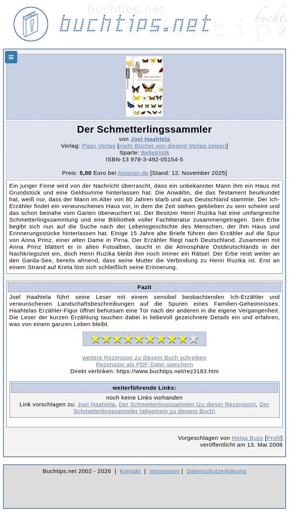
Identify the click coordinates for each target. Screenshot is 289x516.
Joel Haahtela (150, 139)
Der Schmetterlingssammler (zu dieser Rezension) (187, 404)
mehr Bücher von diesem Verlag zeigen (173, 145)
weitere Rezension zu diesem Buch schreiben (144, 357)
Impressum (164, 471)
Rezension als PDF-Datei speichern (144, 364)
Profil (274, 438)
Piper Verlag (99, 145)
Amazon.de (133, 173)
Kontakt (130, 471)
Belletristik (155, 152)
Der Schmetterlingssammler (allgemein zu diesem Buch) (171, 407)
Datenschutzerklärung (216, 471)
